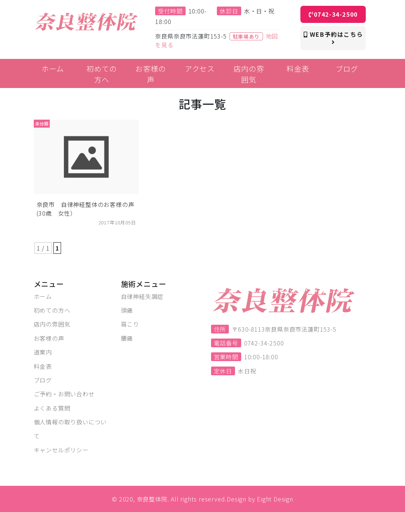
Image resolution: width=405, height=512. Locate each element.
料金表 (43, 366)
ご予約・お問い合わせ (64, 393)
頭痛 (127, 310)
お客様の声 (49, 338)
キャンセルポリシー (61, 449)
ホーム (43, 296)
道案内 (43, 352)
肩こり (130, 324)
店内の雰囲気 (52, 324)
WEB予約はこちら (333, 37)
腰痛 (127, 338)
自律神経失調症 (142, 296)
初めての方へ (52, 310)
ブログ (43, 380)
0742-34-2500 (333, 14)
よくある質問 (52, 408)
